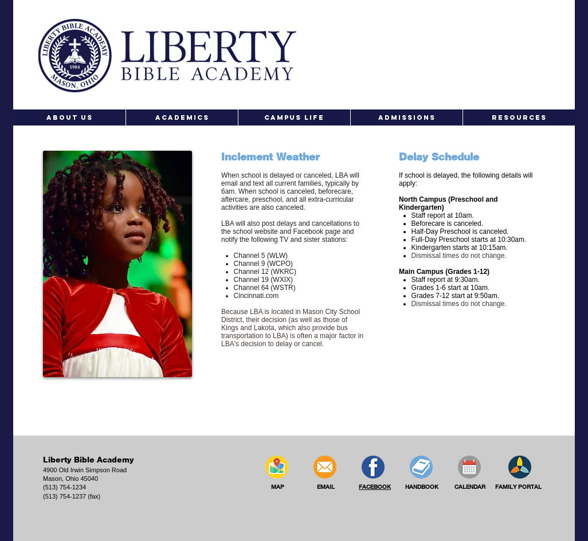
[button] (69, 117)
